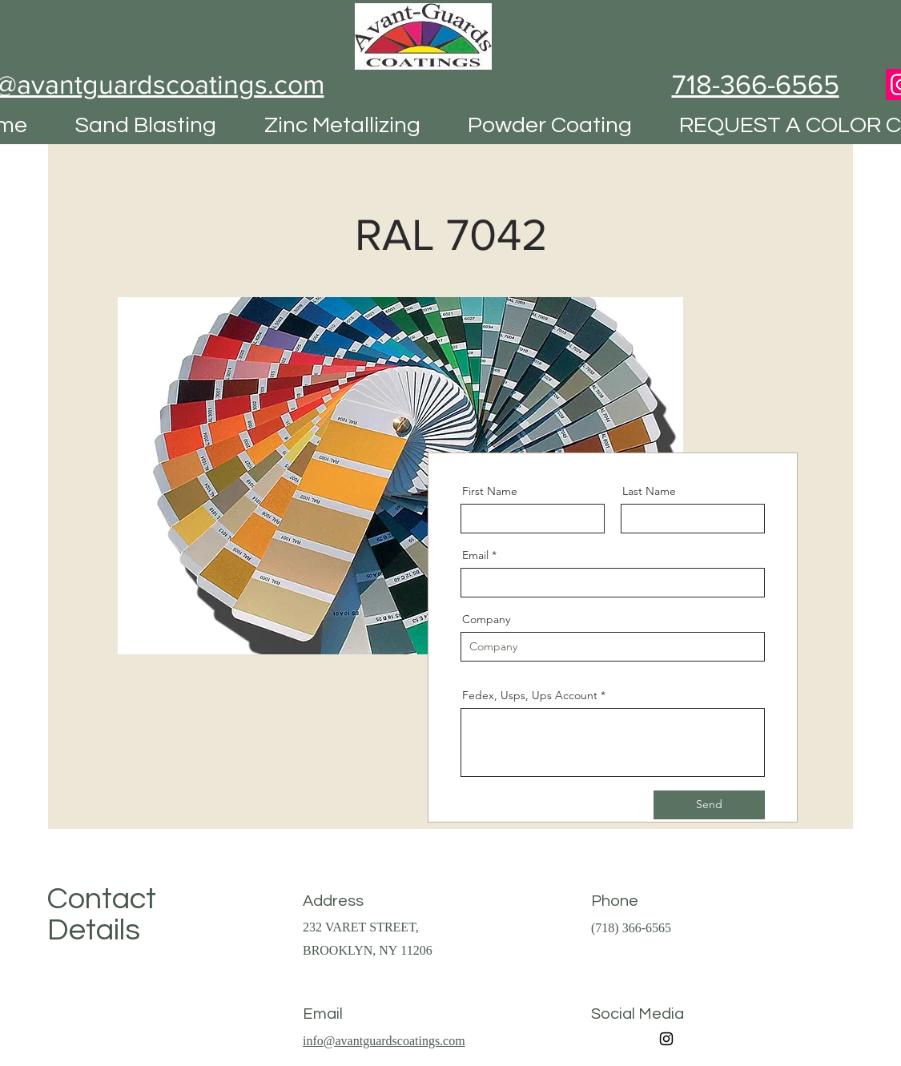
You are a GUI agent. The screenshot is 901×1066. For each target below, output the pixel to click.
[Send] (709, 804)
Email (475, 555)
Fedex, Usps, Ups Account (529, 695)
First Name (489, 491)
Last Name (649, 491)
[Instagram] (666, 1039)
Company (486, 619)
